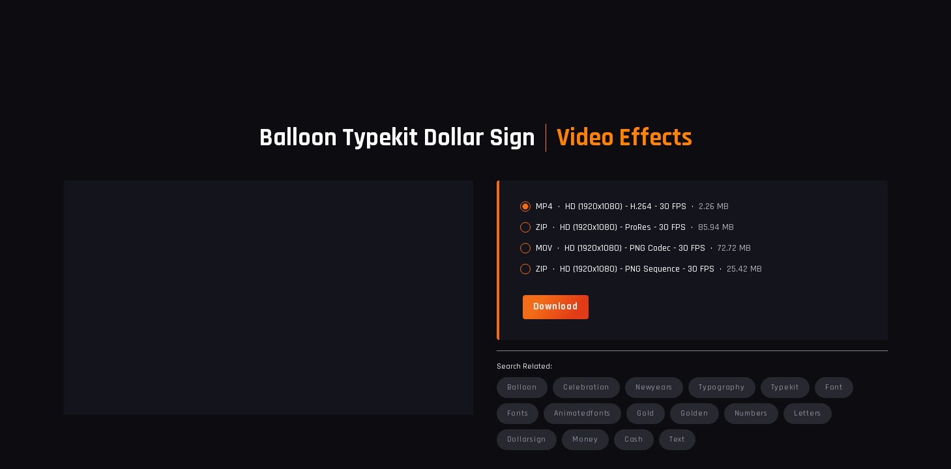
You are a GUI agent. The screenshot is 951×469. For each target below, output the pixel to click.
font (834, 387)
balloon (522, 387)
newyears (654, 387)
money (585, 439)
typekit (785, 387)
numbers (751, 413)
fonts (518, 413)
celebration (586, 387)
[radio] (525, 206)
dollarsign (527, 439)
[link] (556, 307)
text (677, 439)
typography (722, 387)
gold (645, 413)
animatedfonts (582, 413)
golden (694, 413)
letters (807, 413)
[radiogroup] (698, 237)
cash (633, 439)
